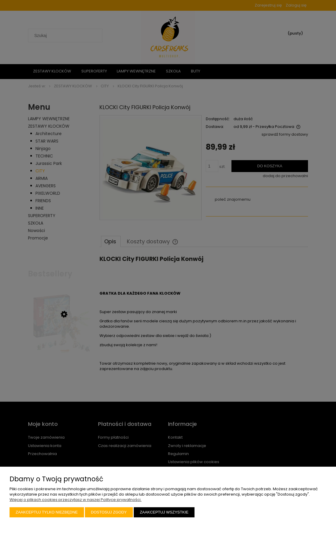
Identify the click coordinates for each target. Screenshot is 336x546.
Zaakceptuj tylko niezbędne (47, 512)
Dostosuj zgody (109, 512)
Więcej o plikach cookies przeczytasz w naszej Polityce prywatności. (75, 499)
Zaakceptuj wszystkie (164, 512)
